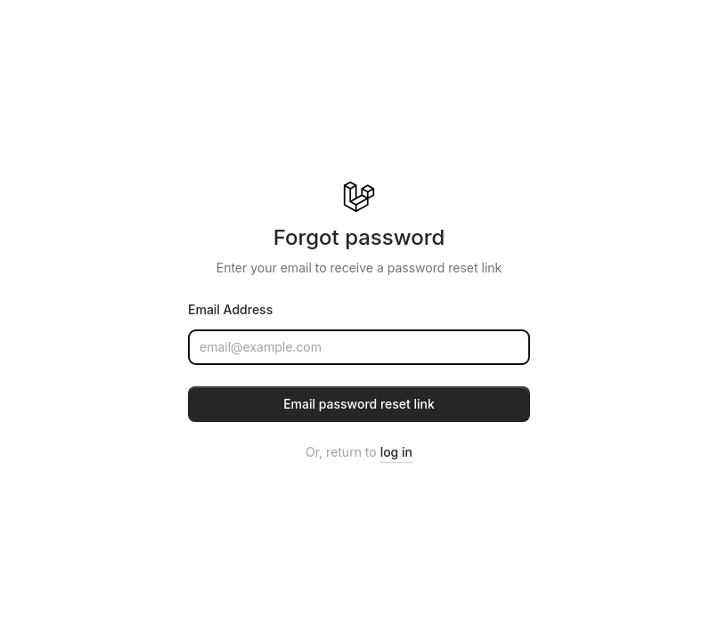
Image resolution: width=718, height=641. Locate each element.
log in (396, 451)
